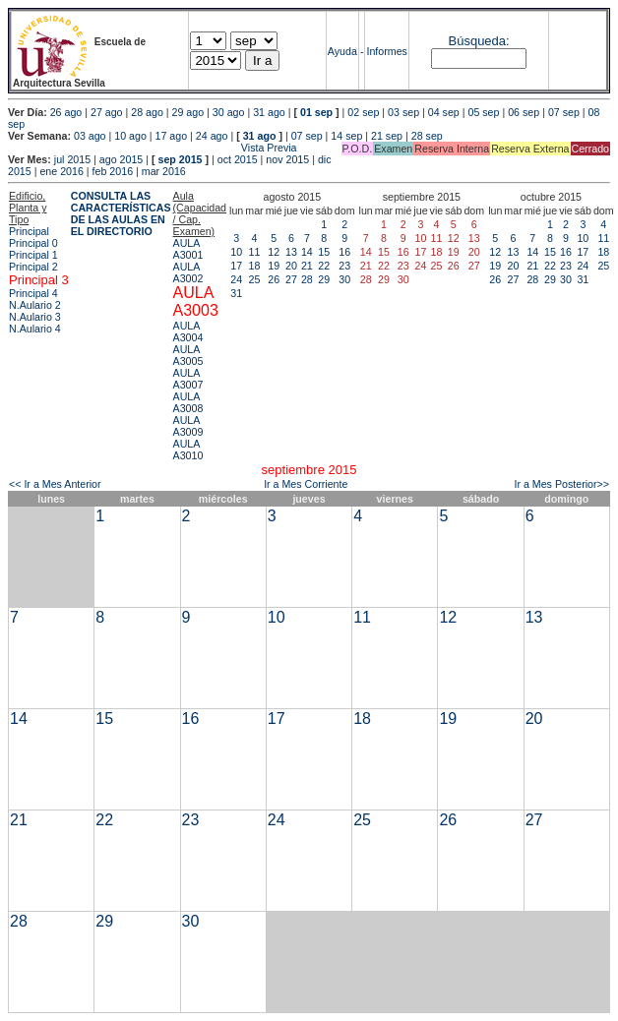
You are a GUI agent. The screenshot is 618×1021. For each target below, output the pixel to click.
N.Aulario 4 (35, 328)
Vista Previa (152, 147)
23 (344, 265)
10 (236, 252)
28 (307, 279)
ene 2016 (61, 171)
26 (273, 279)
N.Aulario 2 (35, 305)
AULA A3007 (188, 378)
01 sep (316, 112)
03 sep (403, 112)
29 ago (188, 112)
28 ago (147, 112)
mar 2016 (164, 171)
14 (307, 252)
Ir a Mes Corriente (305, 484)
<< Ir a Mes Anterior (55, 484)
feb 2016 (113, 171)
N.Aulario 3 (35, 317)
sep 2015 (180, 159)
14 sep (346, 136)
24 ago (212, 136)
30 (344, 279)
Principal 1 (33, 255)
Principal (29, 231)
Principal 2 (33, 266)
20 (291, 265)
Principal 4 (33, 293)
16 (344, 252)
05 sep (483, 112)
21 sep (386, 136)
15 (324, 252)
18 (255, 265)
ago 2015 (121, 159)
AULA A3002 (188, 272)
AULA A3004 (188, 331)
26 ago (66, 112)
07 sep (564, 112)
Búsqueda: (479, 40)
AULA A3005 (188, 355)
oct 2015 (237, 159)
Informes (386, 51)
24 (236, 279)
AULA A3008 (188, 402)
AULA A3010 (188, 449)
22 (324, 265)
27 (291, 279)
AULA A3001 (188, 249)
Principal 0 (33, 243)
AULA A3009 (188, 426)
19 (273, 265)
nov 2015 (287, 159)
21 (307, 265)
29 (324, 279)
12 (273, 252)
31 (236, 293)
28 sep (427, 136)
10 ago (130, 136)
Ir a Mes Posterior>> (561, 484)
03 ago (90, 136)
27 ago (107, 112)
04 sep (444, 112)
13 (291, 252)
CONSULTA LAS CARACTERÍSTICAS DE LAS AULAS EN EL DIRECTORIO (121, 213)
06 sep (523, 112)
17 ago (171, 136)
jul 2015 (72, 159)
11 (255, 252)
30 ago (229, 112)
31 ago (269, 112)
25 (255, 279)
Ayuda (342, 51)
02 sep (363, 112)
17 (236, 265)
